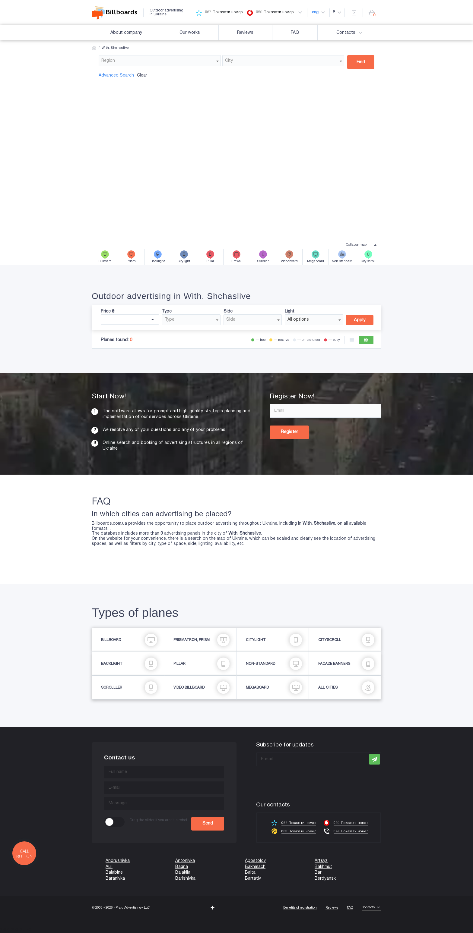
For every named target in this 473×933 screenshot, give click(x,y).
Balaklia (182, 873)
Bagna (181, 867)
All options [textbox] (298, 320)
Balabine (114, 873)
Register (289, 432)
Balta (250, 873)
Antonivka (185, 861)
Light (289, 311)
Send (207, 823)
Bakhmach (255, 867)
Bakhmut (323, 867)
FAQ (295, 33)
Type (167, 311)
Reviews (245, 33)
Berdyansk (325, 879)
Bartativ (253, 879)
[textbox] (160, 60)
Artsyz (321, 861)
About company (126, 33)
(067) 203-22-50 (15, 930)
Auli (109, 867)
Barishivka (185, 879)
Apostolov (255, 861)
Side (228, 311)
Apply (360, 320)
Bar (318, 873)
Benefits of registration (300, 907)
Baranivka (115, 879)
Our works (189, 33)
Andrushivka (118, 861)
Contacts (350, 32)
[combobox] (160, 60)
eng (315, 12)
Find (361, 62)
